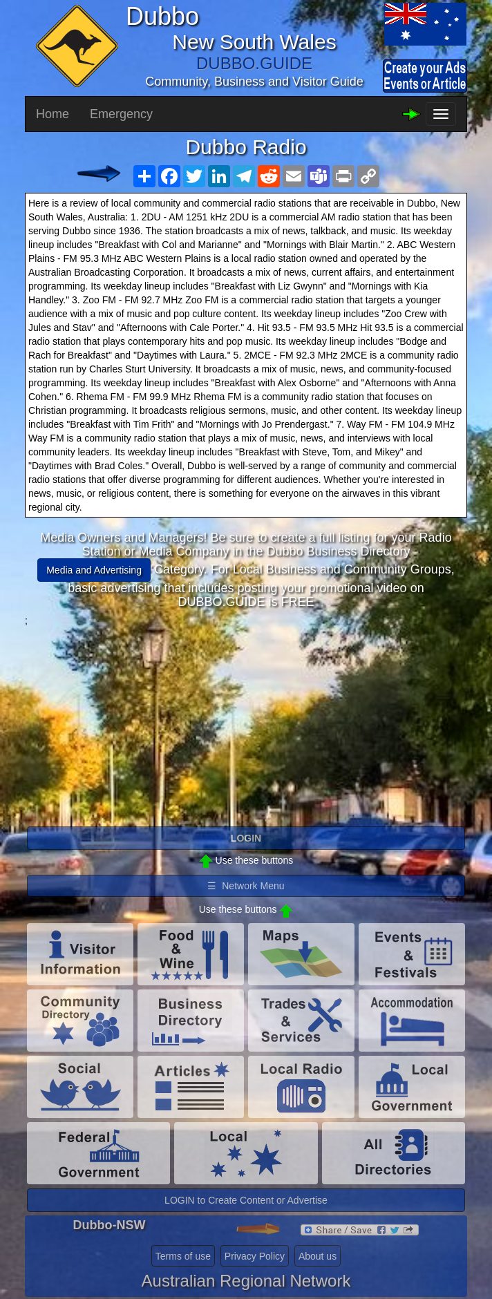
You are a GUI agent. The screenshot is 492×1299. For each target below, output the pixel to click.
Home (52, 114)
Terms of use (183, 1256)
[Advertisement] (246, 724)
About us (318, 1256)
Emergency (121, 114)
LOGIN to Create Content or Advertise (246, 1200)
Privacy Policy (255, 1256)
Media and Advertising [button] (94, 570)
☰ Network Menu (245, 885)
